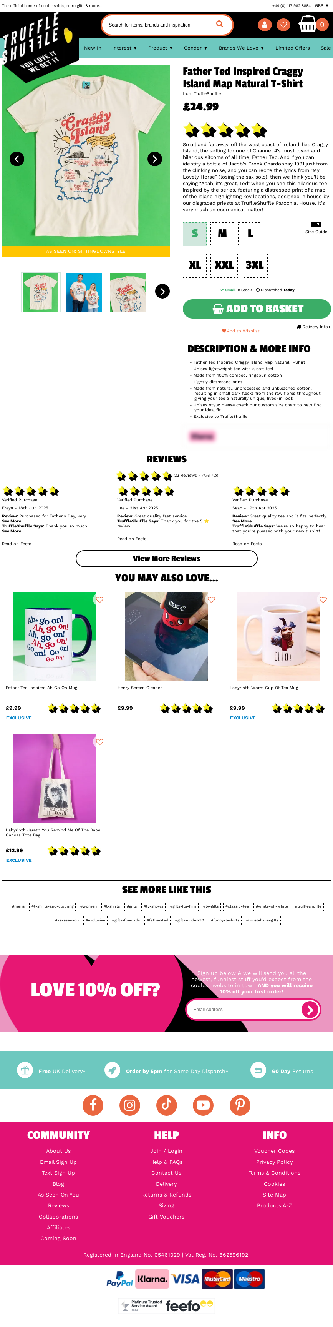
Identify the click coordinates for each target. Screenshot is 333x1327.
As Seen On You (58, 1194)
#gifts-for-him (183, 906)
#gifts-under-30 (189, 920)
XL (195, 265)
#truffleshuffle (308, 906)
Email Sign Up (58, 1162)
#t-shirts (112, 906)
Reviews (58, 1205)
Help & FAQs (166, 1162)
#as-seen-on (67, 920)
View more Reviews (166, 558)
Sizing (166, 1205)
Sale (326, 48)
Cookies (274, 1184)
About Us (58, 1150)
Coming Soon (58, 1238)
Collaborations (58, 1216)
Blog (58, 1184)
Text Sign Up (58, 1172)
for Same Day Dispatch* (166, 1071)
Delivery (166, 1184)
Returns (281, 1071)
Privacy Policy (274, 1162)
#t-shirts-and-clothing (52, 906)
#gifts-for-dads (126, 920)
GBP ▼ (322, 5)
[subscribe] (310, 1009)
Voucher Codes (274, 1150)
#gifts (132, 906)
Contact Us (166, 1172)
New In (92, 48)
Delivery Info (313, 326)
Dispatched (275, 289)
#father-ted (157, 920)
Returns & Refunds (166, 1194)
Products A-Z (274, 1205)
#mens (18, 906)
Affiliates (58, 1227)
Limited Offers (292, 48)
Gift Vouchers (166, 1216)
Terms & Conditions (274, 1172)
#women (88, 906)
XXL (224, 265)
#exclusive (95, 920)
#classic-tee (237, 906)
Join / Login (166, 1150)
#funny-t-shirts (225, 920)
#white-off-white (272, 906)
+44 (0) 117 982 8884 (291, 5)
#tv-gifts (211, 906)
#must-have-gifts (262, 920)
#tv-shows (153, 906)
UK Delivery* (51, 1071)
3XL (254, 265)
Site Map (274, 1194)
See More (11, 521)
